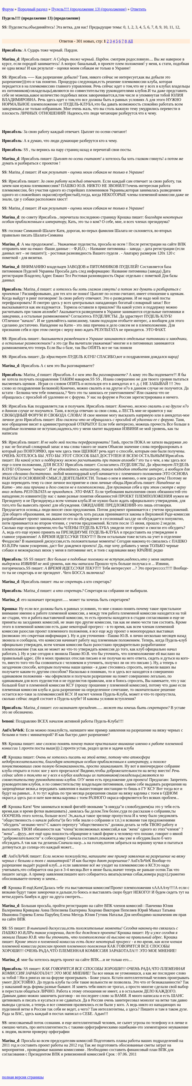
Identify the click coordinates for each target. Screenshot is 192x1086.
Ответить (138, 9)
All (130, 41)
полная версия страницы (23, 1077)
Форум (8, 9)
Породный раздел (32, 9)
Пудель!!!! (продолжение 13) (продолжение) (89, 9)
